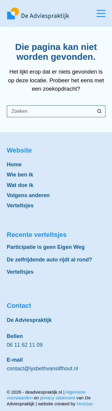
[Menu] (100, 13)
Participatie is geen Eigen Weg (46, 247)
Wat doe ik (20, 185)
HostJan (85, 403)
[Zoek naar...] (50, 111)
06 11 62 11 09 (25, 345)
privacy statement (57, 397)
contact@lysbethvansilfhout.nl (42, 369)
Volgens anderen (28, 195)
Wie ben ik (20, 175)
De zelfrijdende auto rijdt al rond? (49, 260)
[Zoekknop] (99, 111)
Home (14, 165)
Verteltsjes (20, 205)
